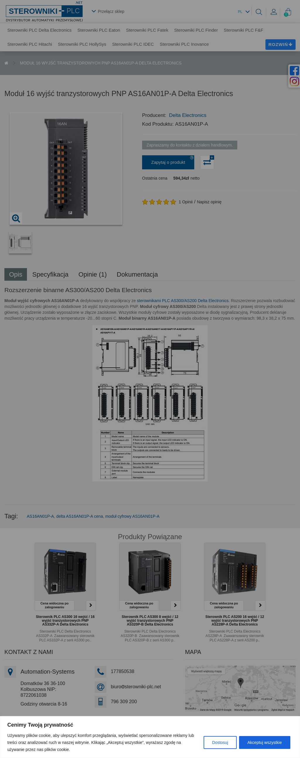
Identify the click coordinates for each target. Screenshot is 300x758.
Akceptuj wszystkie (265, 742)
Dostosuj (220, 742)
